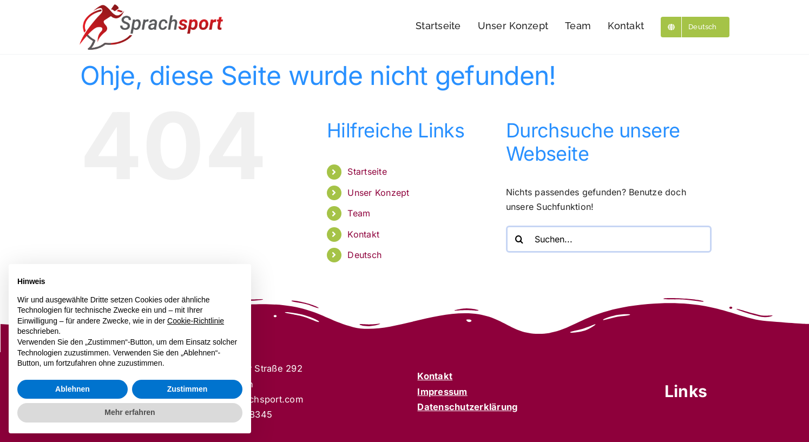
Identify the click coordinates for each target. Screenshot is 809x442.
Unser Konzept (378, 192)
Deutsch (364, 254)
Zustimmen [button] (187, 389)
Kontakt (363, 234)
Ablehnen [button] (72, 389)
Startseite (366, 171)
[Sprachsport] (151, 8)
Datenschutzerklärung (467, 406)
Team (358, 213)
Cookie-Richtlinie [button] (195, 320)
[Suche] (519, 239)
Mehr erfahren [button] (129, 412)
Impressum (442, 391)
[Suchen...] (609, 239)
